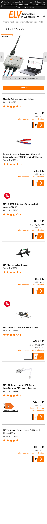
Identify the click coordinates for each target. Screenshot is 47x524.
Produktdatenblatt (10, 411)
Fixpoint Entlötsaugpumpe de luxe (18, 99)
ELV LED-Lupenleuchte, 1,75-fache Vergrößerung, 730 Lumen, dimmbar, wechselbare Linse (19, 388)
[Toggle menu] (3, 13)
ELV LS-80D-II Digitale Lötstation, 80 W (20, 327)
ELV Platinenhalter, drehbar (15, 265)
